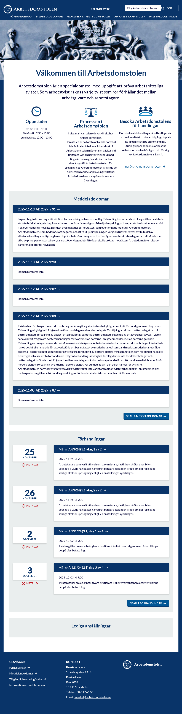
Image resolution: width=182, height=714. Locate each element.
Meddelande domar (21, 673)
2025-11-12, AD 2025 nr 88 (37, 316)
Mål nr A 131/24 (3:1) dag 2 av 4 (81, 568)
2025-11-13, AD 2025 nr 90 (37, 262)
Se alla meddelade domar (144, 416)
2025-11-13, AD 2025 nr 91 (37, 209)
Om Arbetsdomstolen (129, 16)
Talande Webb (100, 9)
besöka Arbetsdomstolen (143, 166)
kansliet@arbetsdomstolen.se (92, 697)
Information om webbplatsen (27, 685)
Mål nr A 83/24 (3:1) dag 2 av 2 (80, 490)
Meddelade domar (49, 16)
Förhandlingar (21, 16)
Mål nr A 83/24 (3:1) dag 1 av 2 (80, 449)
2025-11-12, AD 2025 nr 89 (37, 289)
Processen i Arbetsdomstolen (88, 16)
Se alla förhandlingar (146, 603)
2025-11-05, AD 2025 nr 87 (37, 390)
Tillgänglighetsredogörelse (25, 679)
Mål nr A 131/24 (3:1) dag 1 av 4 (81, 531)
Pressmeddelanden (163, 16)
